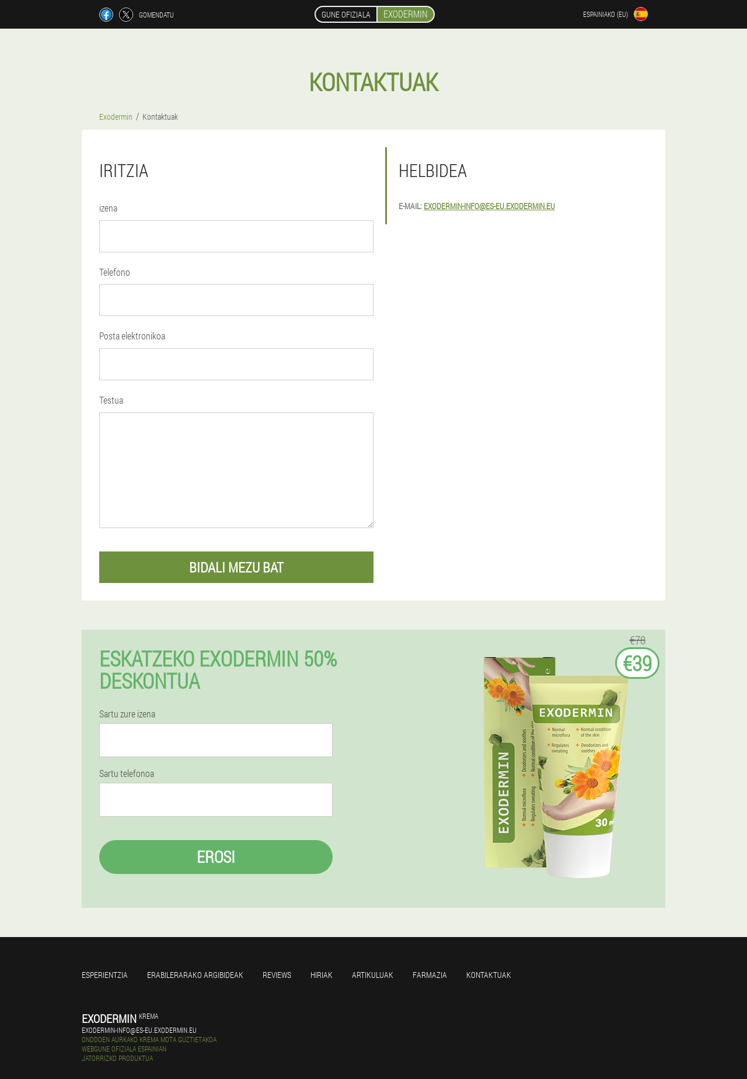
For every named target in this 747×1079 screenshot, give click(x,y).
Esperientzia (105, 974)
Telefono (114, 272)
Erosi (216, 857)
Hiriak (321, 974)
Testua (111, 400)
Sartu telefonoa (126, 773)
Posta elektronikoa (132, 335)
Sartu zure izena (127, 714)
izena (108, 208)
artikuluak (372, 974)
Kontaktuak (488, 974)
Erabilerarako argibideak (195, 974)
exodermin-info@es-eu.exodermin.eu (489, 205)
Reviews (277, 974)
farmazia (430, 974)
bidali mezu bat (236, 567)
